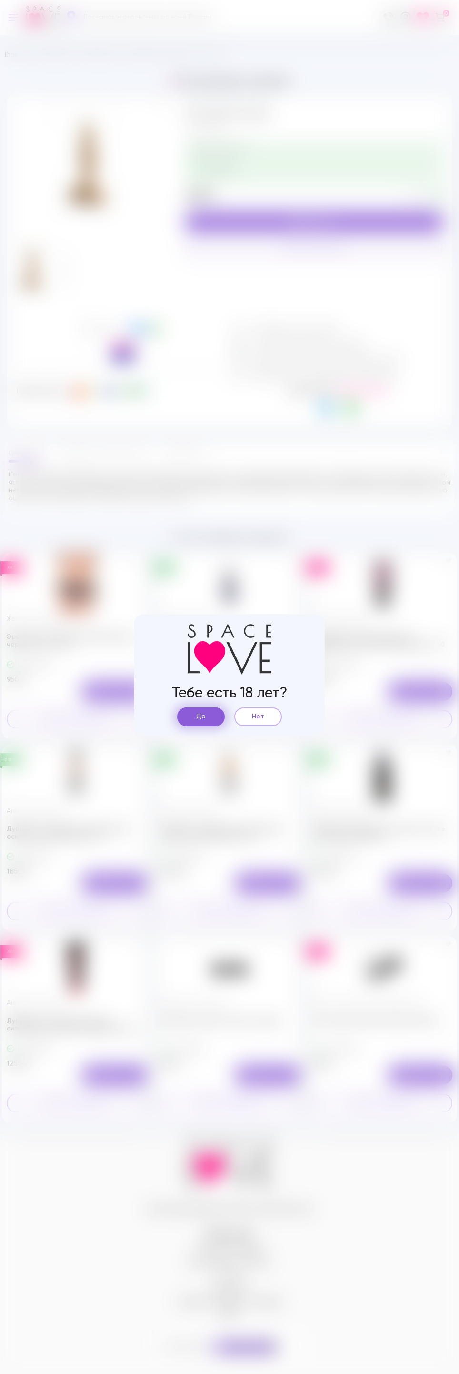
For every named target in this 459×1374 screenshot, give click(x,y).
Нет (258, 716)
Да (201, 716)
